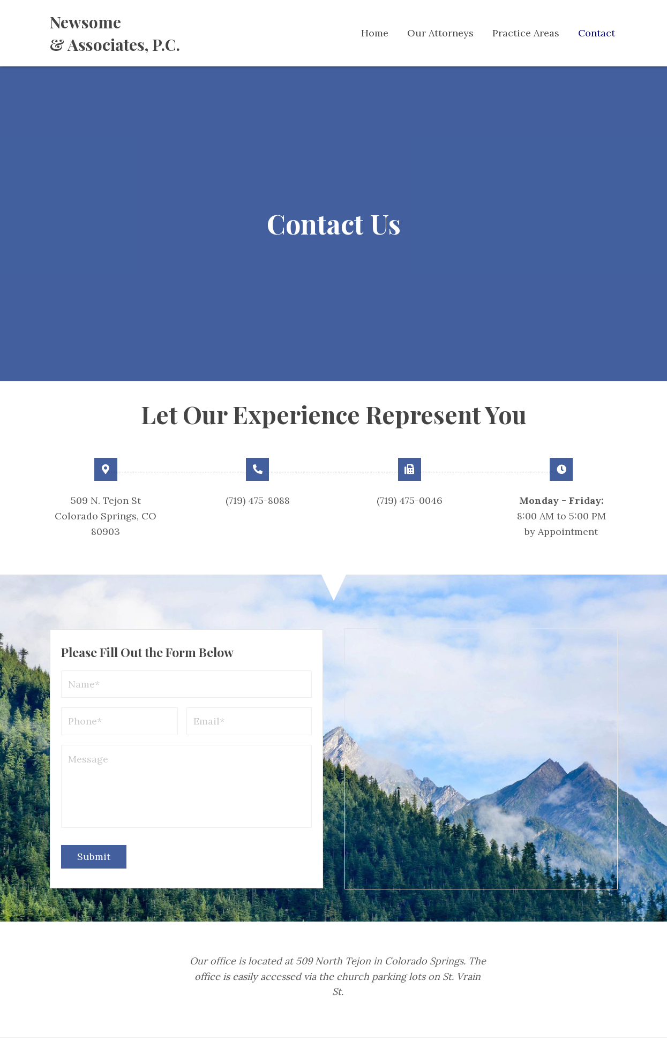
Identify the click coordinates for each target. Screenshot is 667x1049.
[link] (374, 33)
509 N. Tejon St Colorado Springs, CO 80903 (105, 516)
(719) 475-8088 (258, 500)
